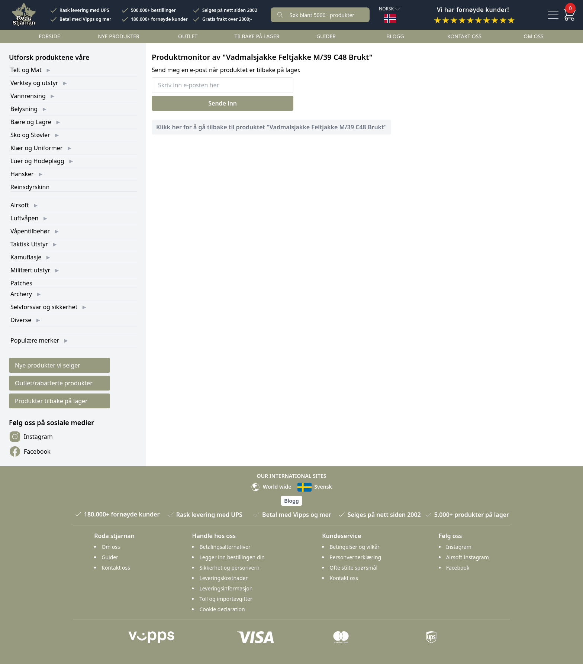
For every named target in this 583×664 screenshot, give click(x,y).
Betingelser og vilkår (354, 546)
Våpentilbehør (30, 231)
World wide (271, 486)
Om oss (534, 36)
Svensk (314, 486)
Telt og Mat (26, 70)
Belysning (24, 109)
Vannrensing (28, 96)
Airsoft (19, 205)
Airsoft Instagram (467, 557)
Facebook (30, 451)
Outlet (187, 36)
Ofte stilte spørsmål (353, 567)
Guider (326, 36)
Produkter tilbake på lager (51, 401)
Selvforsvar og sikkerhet (43, 307)
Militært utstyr (30, 270)
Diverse (20, 320)
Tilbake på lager (256, 36)
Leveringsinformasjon (225, 588)
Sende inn (222, 103)
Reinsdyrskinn (29, 187)
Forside (49, 36)
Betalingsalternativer (224, 546)
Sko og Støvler (30, 135)
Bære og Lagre (30, 122)
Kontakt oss (464, 36)
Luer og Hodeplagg (37, 161)
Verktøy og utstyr (34, 83)
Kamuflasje (25, 257)
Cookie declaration (222, 609)
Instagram (31, 437)
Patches (21, 283)
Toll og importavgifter (225, 598)
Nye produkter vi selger (47, 365)
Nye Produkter (118, 36)
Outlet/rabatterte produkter (54, 383)
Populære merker (34, 340)
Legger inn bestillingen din (231, 557)
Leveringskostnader (223, 578)
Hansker (22, 174)
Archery (21, 294)
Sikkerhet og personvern (229, 567)
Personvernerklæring (355, 557)
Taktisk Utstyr (29, 244)
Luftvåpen (24, 218)
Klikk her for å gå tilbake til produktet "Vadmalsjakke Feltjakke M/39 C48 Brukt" (271, 127)
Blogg (395, 36)
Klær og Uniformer (36, 148)
